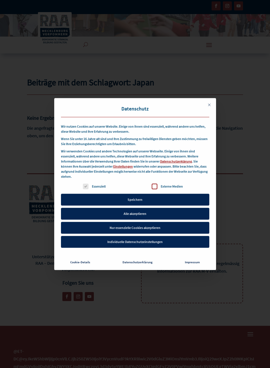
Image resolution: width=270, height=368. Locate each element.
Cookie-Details (80, 254)
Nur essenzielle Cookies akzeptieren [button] (135, 220)
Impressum (192, 254)
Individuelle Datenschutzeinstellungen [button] (135, 234)
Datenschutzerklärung (176, 153)
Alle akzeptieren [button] (135, 206)
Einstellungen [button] (123, 158)
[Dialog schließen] (209, 97)
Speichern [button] (135, 192)
